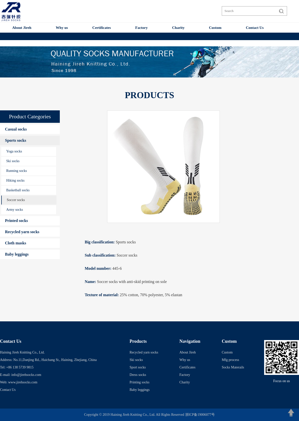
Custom (215, 28)
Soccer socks (16, 200)
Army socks (14, 209)
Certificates (101, 28)
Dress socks (138, 375)
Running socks (16, 171)
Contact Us (255, 28)
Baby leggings (17, 254)
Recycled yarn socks (22, 232)
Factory (141, 28)
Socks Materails (233, 367)
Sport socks (138, 367)
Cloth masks (15, 243)
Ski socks (12, 161)
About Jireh (21, 28)
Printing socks (140, 382)
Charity (178, 28)
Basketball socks (18, 190)
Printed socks (16, 220)
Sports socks (15, 140)
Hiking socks (15, 180)
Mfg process (230, 360)
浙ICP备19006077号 (200, 415)
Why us (62, 28)
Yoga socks (14, 151)
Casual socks (16, 129)
